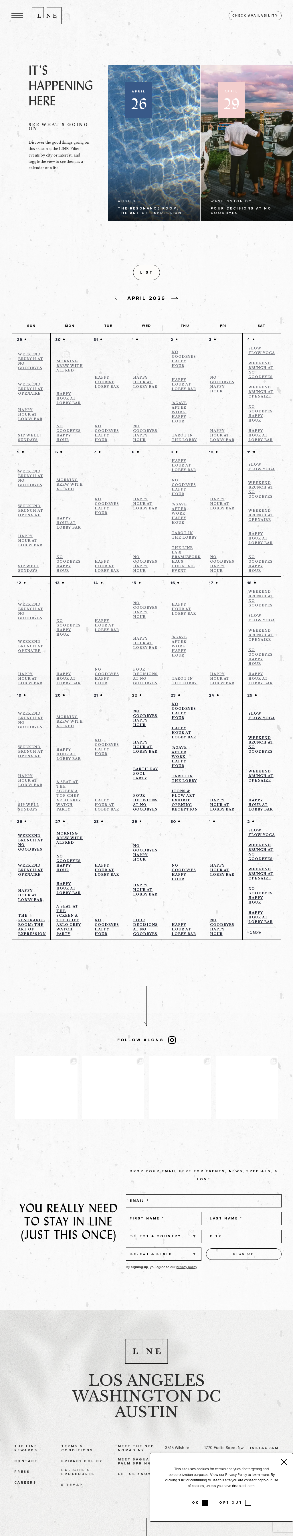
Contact (26, 1476)
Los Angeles (146, 1396)
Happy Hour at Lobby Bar (30, 416)
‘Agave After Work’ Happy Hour (179, 414)
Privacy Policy (81, 1476)
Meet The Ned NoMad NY (136, 1464)
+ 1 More (254, 934)
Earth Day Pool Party (145, 775)
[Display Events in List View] (207, 273)
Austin (146, 1428)
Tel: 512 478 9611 (180, 1522)
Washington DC (146, 1412)
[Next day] (174, 299)
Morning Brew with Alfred (69, 367)
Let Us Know (135, 1489)
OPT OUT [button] (230, 1503)
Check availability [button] (255, 15)
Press (22, 1487)
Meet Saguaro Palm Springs (137, 1477)
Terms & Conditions (77, 1464)
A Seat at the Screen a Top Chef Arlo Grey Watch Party (68, 797)
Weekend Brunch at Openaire (30, 390)
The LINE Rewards (25, 1464)
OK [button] (195, 1503)
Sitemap (72, 1500)
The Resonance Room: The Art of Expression (32, 926)
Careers (25, 1498)
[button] (17, 15)
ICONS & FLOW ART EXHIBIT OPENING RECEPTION (185, 802)
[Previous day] (118, 300)
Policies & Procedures (77, 1487)
